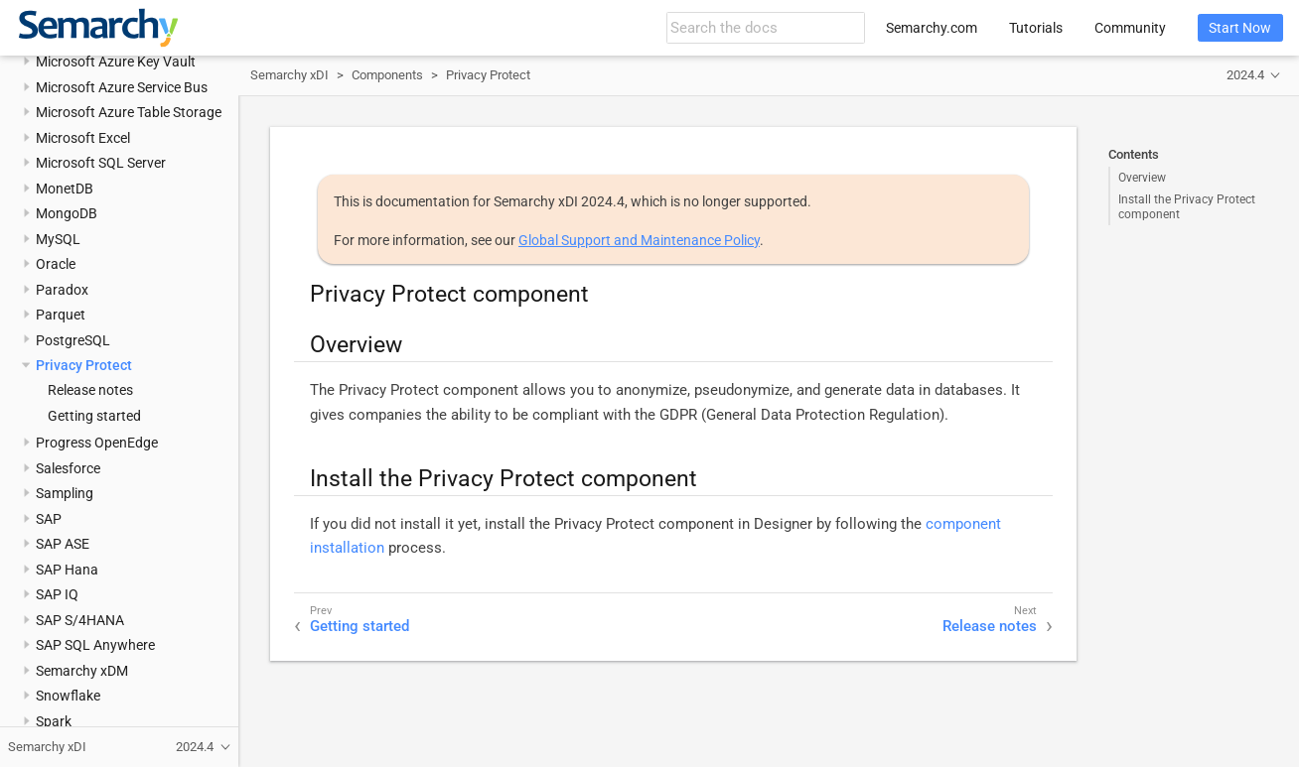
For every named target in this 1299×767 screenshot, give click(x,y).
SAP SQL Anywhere (95, 645)
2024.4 (1245, 74)
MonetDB (64, 188)
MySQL (58, 239)
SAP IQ (57, 594)
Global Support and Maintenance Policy (639, 240)
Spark (54, 721)
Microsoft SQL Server (101, 163)
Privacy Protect (84, 365)
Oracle (55, 264)
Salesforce (68, 468)
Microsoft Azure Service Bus (122, 87)
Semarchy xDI (289, 74)
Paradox (62, 290)
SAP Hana (67, 569)
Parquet (60, 314)
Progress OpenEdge (97, 442)
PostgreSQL (73, 340)
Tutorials (1036, 28)
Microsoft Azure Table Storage (128, 112)
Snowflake (68, 695)
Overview (1142, 178)
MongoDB (66, 213)
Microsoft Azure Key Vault (116, 61)
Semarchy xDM (82, 671)
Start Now (1240, 28)
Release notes (90, 390)
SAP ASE (62, 544)
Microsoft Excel (83, 138)
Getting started (94, 416)
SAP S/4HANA (80, 620)
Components (387, 74)
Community (1130, 28)
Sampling (64, 493)
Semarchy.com (931, 28)
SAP (49, 519)
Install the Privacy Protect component (1186, 206)
